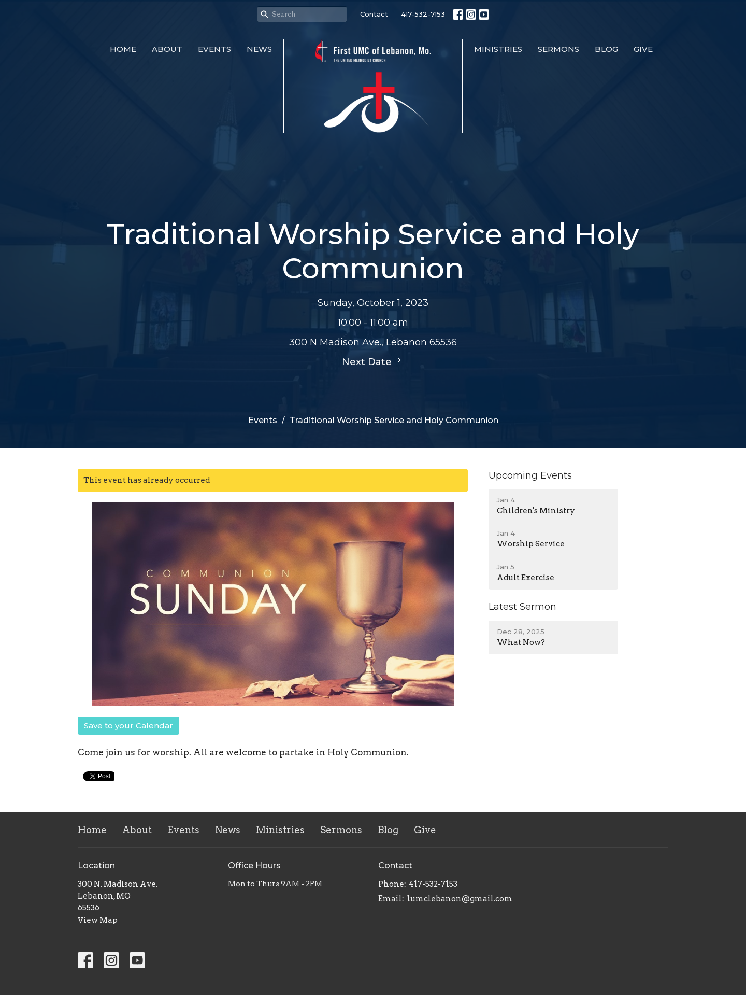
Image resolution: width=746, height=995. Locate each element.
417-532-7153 (423, 14)
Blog (606, 49)
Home (123, 49)
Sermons (558, 49)
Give (643, 49)
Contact (374, 14)
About (167, 49)
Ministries (498, 49)
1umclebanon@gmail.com (459, 898)
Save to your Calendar (128, 726)
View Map (98, 920)
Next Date (373, 361)
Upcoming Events (530, 475)
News (259, 49)
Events (214, 49)
